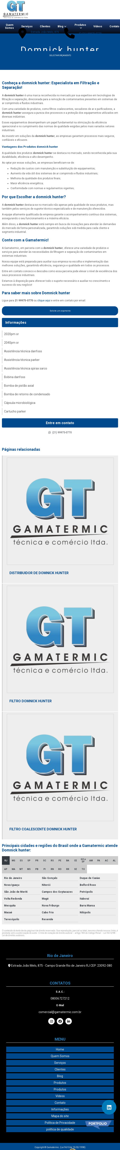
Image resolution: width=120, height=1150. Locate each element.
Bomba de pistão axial (19, 385)
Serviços (27, 26)
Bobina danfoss (14, 377)
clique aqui (43, 300)
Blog (60, 26)
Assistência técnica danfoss (23, 351)
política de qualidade (60, 1129)
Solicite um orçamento (60, 311)
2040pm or (11, 342)
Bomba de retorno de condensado (27, 394)
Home (60, 1049)
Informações (15, 322)
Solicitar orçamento (60, 55)
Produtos (80, 24)
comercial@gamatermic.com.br (60, 1012)
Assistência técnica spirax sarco (25, 368)
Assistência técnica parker (22, 360)
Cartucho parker (15, 411)
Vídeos (97, 26)
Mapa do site (60, 1116)
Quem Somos (9, 26)
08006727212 (60, 998)
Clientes (45, 26)
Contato (60, 1102)
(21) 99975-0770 (90, 33)
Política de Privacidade (60, 1122)
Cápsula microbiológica (19, 403)
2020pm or (11, 334)
